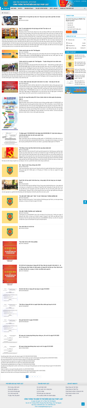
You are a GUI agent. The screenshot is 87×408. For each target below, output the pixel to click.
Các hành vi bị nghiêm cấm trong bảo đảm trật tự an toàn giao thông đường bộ (18, 370)
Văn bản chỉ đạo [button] (29, 9)
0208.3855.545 (41, 404)
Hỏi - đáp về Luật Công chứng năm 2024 (30, 165)
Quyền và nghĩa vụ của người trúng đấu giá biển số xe (13, 369)
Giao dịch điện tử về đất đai (26, 226)
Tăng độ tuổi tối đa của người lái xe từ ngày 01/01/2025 (13, 361)
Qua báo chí (69, 25)
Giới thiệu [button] (13, 8)
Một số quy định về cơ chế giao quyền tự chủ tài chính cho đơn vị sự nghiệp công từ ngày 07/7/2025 (80, 82)
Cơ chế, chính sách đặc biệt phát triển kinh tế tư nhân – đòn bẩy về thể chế (39, 82)
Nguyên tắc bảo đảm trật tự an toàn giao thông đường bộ (14, 372)
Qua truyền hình (70, 27)
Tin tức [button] (20, 9)
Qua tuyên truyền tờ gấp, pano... (74, 29)
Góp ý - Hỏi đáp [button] (54, 9)
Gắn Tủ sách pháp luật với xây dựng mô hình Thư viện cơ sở (35, 28)
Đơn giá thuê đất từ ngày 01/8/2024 (28, 320)
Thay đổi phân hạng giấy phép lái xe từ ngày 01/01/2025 (13, 364)
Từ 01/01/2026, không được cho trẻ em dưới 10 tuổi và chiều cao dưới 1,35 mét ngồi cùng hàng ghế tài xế (24, 357)
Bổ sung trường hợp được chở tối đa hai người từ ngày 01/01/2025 (16, 359)
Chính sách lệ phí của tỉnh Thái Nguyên (29, 50)
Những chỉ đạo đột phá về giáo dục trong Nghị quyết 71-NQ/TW (80, 76)
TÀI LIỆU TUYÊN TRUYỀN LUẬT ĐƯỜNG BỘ (30, 211)
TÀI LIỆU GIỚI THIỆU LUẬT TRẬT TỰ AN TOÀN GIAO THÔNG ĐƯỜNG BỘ (38, 196)
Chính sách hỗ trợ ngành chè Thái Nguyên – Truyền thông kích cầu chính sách (40, 61)
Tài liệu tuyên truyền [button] (42, 9)
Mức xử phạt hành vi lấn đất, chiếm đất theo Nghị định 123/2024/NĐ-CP (80, 64)
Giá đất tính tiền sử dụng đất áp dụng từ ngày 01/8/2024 (34, 289)
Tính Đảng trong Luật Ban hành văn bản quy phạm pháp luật (35, 148)
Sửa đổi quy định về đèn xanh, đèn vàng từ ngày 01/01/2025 (14, 356)
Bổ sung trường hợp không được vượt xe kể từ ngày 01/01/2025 (36, 346)
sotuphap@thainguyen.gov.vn (45, 406)
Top (83, 404)
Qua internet (69, 23)
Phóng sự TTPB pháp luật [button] (67, 8)
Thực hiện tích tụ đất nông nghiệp (28, 242)
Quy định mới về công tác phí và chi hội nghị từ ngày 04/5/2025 (80, 56)
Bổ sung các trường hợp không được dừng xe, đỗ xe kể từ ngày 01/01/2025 (39, 335)
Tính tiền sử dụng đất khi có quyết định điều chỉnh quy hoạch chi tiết (37, 304)
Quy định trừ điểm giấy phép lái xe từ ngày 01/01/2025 (13, 362)
